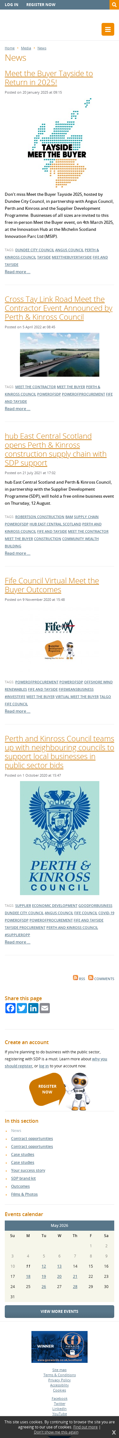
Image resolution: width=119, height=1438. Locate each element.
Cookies (59, 1390)
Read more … (17, 271)
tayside (44, 257)
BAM (69, 516)
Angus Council (59, 912)
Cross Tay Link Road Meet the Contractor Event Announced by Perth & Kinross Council (58, 308)
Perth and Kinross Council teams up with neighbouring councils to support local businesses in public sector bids (59, 751)
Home (10, 48)
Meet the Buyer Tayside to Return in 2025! (49, 77)
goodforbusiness (95, 905)
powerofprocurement (83, 394)
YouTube (59, 1413)
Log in (11, 4)
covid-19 (106, 912)
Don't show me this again (56, 1432)
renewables (16, 689)
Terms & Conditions (59, 1374)
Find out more (85, 1427)
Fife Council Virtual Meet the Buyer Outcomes (52, 584)
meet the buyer (71, 386)
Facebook (60, 1398)
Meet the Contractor (88, 531)
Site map (59, 1369)
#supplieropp (17, 934)
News (41, 48)
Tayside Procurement (25, 927)
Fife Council (16, 703)
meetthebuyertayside (72, 257)
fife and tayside (52, 531)
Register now (41, 4)
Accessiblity (59, 1385)
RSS (79, 979)
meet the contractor (35, 386)
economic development (54, 905)
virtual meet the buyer (77, 696)
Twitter (59, 1403)
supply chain (86, 516)
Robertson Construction (39, 516)
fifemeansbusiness (76, 689)
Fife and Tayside (88, 920)
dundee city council (34, 249)
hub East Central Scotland (55, 524)
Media (26, 48)
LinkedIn (59, 1408)
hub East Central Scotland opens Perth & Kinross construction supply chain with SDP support (56, 449)
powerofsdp (49, 394)
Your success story (28, 1170)
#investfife (15, 696)
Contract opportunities (32, 1138)
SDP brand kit (23, 1178)
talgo (105, 696)
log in (44, 1066)
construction (47, 538)
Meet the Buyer (19, 538)
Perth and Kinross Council (72, 927)
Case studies (22, 1154)
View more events (59, 1311)
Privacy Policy (59, 1379)
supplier (23, 905)
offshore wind (98, 682)
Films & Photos (24, 1194)
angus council (69, 249)
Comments (101, 979)
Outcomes (20, 1186)
